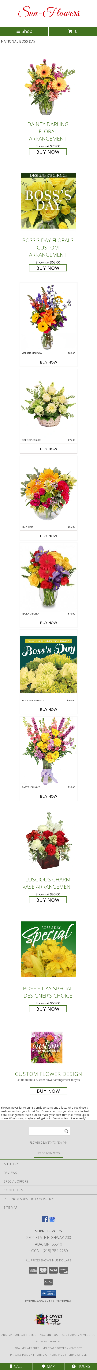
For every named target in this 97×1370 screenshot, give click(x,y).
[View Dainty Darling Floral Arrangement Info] (48, 84)
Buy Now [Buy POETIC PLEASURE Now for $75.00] (48, 449)
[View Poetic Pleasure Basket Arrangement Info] (48, 403)
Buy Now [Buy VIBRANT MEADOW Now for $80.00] (48, 362)
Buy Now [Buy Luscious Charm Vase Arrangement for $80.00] (48, 900)
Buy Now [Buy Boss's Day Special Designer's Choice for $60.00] (48, 1009)
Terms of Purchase (49, 1354)
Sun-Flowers (49, 13)
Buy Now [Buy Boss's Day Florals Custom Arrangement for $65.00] (48, 268)
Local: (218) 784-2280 (48, 1250)
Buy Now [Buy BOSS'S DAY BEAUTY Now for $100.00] (48, 709)
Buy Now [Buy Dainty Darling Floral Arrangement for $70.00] (48, 152)
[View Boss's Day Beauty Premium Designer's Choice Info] (48, 664)
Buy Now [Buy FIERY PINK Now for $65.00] (48, 535)
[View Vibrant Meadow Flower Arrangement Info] (48, 317)
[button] (48, 1294)
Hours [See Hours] (81, 1366)
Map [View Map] (48, 1366)
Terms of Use (77, 1354)
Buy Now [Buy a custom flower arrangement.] (48, 1091)
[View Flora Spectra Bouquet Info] (48, 577)
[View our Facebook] (45, 1221)
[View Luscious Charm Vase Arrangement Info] (48, 840)
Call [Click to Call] (16, 1366)
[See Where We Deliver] (48, 1153)
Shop (24, 31)
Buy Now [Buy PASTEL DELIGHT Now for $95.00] (48, 796)
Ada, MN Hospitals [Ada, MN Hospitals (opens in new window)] (53, 1335)
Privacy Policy (21, 1354)
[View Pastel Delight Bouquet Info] (48, 751)
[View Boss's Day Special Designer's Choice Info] (48, 949)
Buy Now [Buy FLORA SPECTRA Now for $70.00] (48, 622)
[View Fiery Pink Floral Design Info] (48, 490)
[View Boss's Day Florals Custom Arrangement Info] (48, 201)
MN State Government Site (62, 1348)
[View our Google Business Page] (52, 1221)
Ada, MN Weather (27, 1348)
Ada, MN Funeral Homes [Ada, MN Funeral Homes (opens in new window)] (19, 1335)
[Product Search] (49, 1131)
